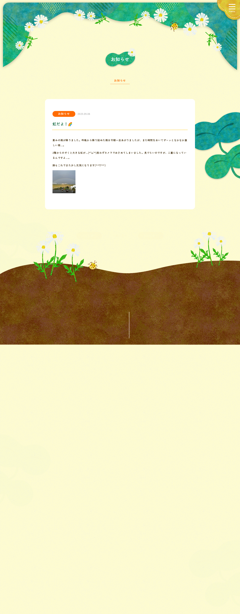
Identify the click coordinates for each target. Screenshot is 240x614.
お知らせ (120, 81)
